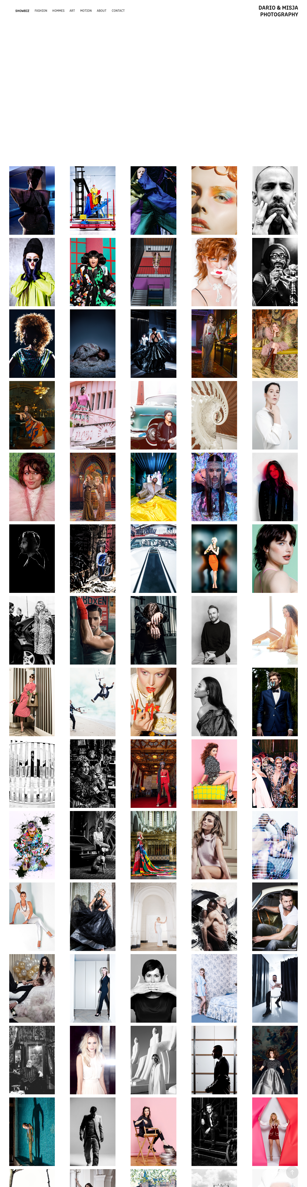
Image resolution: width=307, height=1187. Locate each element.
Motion (86, 10)
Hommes (58, 10)
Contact (118, 10)
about (101, 10)
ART (72, 10)
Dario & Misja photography (278, 10)
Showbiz (22, 10)
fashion (41, 10)
